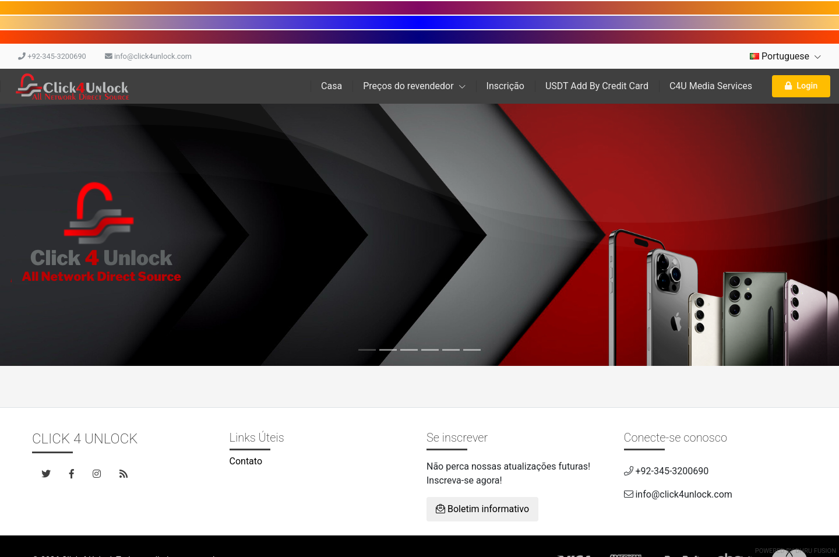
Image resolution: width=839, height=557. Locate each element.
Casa (331, 85)
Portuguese (785, 56)
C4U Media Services (710, 85)
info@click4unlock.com (148, 56)
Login (801, 86)
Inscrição (505, 85)
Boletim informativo (482, 508)
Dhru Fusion (815, 551)
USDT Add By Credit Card (596, 85)
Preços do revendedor (414, 85)
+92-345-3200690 (52, 56)
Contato (246, 461)
